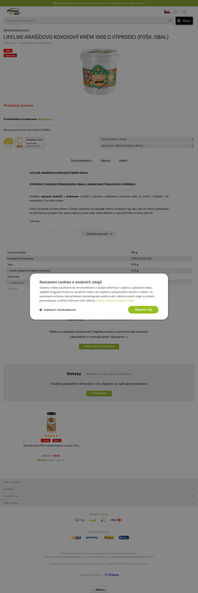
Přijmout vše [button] (143, 309)
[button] (57, 309)
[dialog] (99, 296)
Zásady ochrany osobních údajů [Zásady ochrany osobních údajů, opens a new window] (115, 300)
